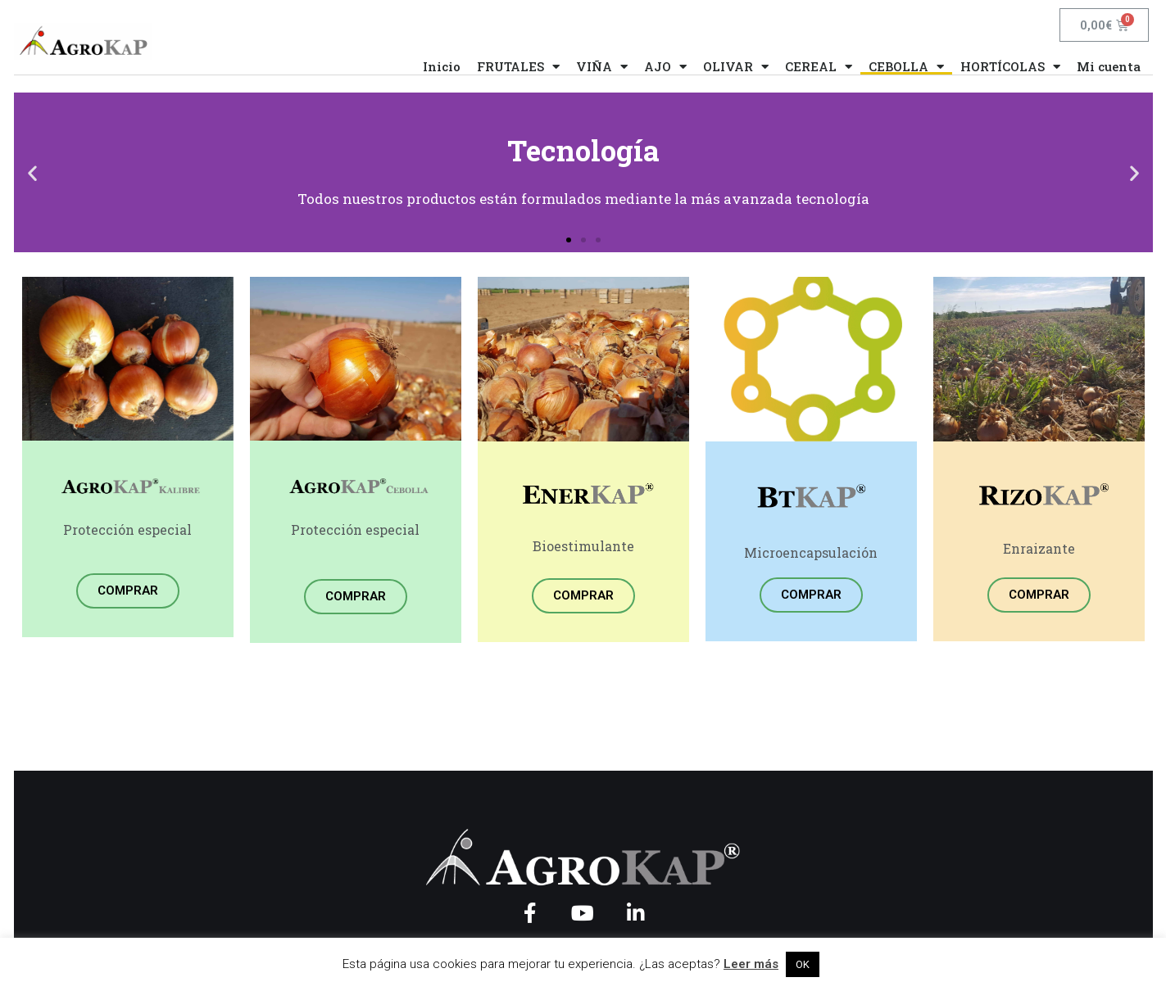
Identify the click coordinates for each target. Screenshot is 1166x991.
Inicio (442, 66)
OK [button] (803, 964)
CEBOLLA (906, 66)
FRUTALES (518, 66)
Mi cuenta (1109, 66)
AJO (665, 66)
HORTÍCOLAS (1010, 66)
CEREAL (818, 66)
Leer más (751, 964)
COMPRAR (128, 590)
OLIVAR (736, 66)
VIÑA (602, 66)
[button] (568, 240)
